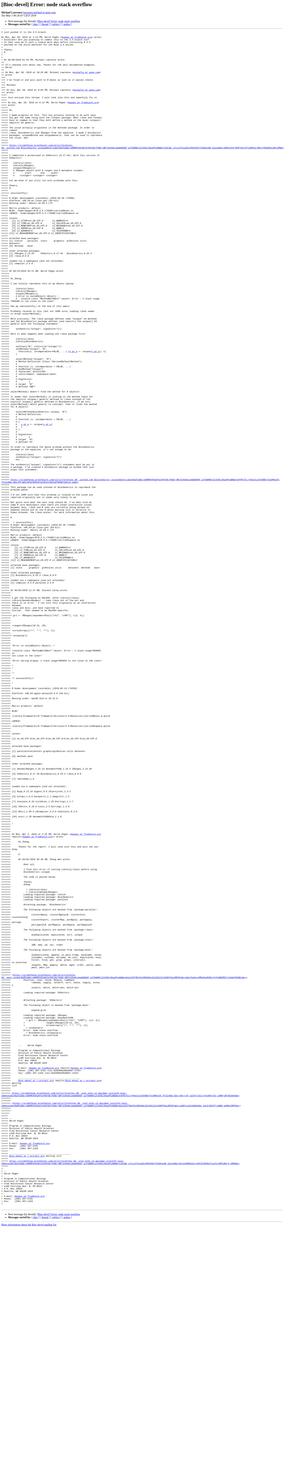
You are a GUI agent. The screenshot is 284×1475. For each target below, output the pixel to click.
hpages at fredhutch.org (77, 38)
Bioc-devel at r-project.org (36, 1290)
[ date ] (35, 24)
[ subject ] (55, 24)
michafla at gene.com (86, 80)
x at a (73, 415)
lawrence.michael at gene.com (39, 12)
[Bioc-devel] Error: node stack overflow (58, 21)
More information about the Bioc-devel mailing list (28, 1460)
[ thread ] (45, 24)
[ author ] (67, 24)
